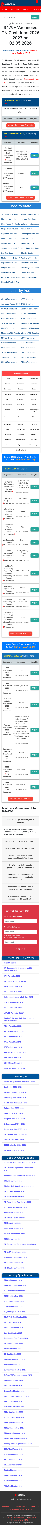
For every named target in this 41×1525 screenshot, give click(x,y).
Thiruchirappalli (34, 429)
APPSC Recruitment (9, 299)
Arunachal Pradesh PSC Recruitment (9, 304)
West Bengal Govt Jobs (29, 268)
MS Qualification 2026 (13, 1349)
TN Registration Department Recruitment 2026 (20, 1245)
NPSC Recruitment (8, 343)
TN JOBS (25, 9)
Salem (34, 417)
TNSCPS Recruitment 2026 (14, 1218)
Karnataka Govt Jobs (29, 263)
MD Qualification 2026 (13, 1280)
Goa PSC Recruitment (29, 309)
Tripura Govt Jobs (28, 272)
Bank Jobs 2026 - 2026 (13, 1087)
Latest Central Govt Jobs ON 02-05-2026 (20, 645)
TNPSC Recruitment (9, 352)
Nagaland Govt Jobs (9, 234)
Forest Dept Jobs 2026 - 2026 (15, 1129)
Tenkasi (20, 424)
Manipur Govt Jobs (8, 239)
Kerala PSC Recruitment (29, 323)
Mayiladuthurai (21, 450)
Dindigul (20, 389)
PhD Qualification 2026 (13, 1402)
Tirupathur (20, 434)
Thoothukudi (21, 429)
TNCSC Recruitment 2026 (14, 1197)
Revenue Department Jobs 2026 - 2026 (19, 1082)
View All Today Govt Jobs (20, 633)
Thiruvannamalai (20, 439)
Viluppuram (20, 445)
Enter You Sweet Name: (13, 917)
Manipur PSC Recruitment (29, 328)
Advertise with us (26, 1509)
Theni (8, 429)
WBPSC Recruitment (29, 362)
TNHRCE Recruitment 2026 (14, 1268)
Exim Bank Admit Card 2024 (15, 981)
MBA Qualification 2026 (13, 1380)
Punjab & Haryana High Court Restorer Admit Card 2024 (19, 1019)
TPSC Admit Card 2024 (13, 1026)
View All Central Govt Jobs (20, 799)
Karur (7, 399)
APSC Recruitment (28, 299)
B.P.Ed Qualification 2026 (14, 1301)
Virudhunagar (34, 445)
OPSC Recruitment (28, 343)
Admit (33, 1507)
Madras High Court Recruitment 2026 (18, 1186)
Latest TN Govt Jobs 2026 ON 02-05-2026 (20, 458)
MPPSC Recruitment (9, 338)
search (35, 17)
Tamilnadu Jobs (8, 1507)
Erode (34, 389)
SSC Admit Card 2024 (12, 1058)
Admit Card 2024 (10, 963)
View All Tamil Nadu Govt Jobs (20, 125)
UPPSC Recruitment (9, 362)
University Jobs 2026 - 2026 (15, 1098)
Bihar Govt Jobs (27, 253)
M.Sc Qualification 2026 (13, 1423)
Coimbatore (20, 384)
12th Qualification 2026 (13, 1307)
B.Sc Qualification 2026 (13, 1454)
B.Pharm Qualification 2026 (15, 1370)
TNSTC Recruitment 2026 (14, 1191)
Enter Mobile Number (12, 927)
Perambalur (7, 409)
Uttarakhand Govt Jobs (29, 248)
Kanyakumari (34, 394)
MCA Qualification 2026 (13, 1343)
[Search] (16, 17)
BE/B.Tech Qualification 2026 (15, 1317)
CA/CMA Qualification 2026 (15, 1312)
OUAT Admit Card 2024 (13, 1042)
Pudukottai (20, 409)
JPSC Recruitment (8, 323)
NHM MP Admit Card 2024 (14, 1068)
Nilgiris (34, 404)
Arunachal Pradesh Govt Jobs (9, 277)
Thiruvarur (34, 439)
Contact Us (8, 1517)
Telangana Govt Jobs (9, 214)
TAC (26, 1520)
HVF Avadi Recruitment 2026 (15, 1207)
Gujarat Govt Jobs (8, 272)
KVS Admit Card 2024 (12, 976)
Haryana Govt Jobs (28, 219)
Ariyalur (20, 378)
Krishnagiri (20, 399)
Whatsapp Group (20, 1517)
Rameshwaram (8, 418)
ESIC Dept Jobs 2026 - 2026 (15, 1145)
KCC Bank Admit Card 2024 (15, 1052)
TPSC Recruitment (28, 352)
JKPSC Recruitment (28, 319)
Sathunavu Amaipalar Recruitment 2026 (19, 1176)
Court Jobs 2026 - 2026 (13, 1113)
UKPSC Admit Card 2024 (13, 1063)
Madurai (33, 399)
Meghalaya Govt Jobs (9, 229)
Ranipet (20, 417)
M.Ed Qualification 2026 (13, 1412)
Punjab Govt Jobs (8, 268)
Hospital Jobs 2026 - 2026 (14, 1119)
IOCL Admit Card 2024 (13, 992)
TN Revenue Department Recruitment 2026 (18, 1169)
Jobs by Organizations (20, 1157)
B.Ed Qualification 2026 (13, 1481)
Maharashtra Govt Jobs (29, 224)
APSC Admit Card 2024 (13, 1037)
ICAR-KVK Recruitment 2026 (15, 1257)
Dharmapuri (7, 389)
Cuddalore (34, 384)
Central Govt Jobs (23, 1507)
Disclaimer (32, 1517)
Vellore (8, 445)
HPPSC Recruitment (28, 314)
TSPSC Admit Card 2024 (13, 1002)
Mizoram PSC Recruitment (29, 333)
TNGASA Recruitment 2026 (15, 1252)
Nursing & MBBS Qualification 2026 (18, 1444)
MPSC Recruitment (28, 338)
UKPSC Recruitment (28, 357)
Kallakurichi (7, 394)
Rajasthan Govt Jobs (9, 263)
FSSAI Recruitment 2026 (13, 1213)
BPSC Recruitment (28, 304)
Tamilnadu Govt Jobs (29, 277)
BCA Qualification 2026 (13, 1460)
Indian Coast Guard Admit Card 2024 (18, 997)
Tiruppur (34, 434)
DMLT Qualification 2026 (13, 1449)
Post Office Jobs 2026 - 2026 (15, 1092)
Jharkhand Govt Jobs (29, 258)
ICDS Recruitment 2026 (13, 1181)
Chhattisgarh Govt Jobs (29, 234)
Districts (15, 1509)
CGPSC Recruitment (9, 309)
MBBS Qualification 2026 (14, 1428)
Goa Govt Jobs (7, 253)
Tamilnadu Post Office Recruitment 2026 (20, 1162)
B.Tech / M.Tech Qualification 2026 (18, 1375)
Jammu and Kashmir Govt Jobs (9, 248)
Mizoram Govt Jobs (8, 219)
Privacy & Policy (17, 1520)
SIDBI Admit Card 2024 (13, 987)
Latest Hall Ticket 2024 (20, 958)
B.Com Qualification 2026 (14, 1417)
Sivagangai (7, 424)
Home (4, 9)
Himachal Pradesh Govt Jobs (9, 282)
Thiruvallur (7, 439)
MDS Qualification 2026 (13, 1296)
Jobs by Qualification (20, 1275)
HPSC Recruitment (8, 319)
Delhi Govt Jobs (27, 239)
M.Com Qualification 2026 (14, 1433)
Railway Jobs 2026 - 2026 (14, 1108)
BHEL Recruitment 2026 (13, 1263)
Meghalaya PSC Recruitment (9, 333)
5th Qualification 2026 (13, 1470)
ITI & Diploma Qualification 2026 (17, 1291)
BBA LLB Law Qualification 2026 (16, 1396)
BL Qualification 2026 (12, 1354)
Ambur (8, 378)
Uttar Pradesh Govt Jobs (9, 224)
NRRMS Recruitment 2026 (14, 1234)
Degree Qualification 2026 (14, 1391)
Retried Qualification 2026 (14, 1407)
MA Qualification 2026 (13, 1475)
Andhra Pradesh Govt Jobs (29, 214)
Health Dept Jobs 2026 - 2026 (16, 1103)
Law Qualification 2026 (13, 1333)
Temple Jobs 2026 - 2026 (14, 1140)
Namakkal (20, 404)
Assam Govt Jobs (28, 229)
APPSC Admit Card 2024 (14, 1031)
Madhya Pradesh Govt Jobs (9, 258)
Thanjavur (34, 424)
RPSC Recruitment (28, 348)
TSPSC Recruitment (9, 357)
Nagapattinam (7, 404)
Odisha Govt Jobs (8, 243)
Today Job (14, 9)
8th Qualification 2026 (13, 1365)
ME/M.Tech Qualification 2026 (16, 1438)
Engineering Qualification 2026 (16, 1338)
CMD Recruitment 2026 (13, 1239)
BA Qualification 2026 (12, 1322)
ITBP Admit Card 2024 (13, 1047)
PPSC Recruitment (8, 348)
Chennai (7, 384)
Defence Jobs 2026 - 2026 (14, 1124)
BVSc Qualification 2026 (13, 1328)
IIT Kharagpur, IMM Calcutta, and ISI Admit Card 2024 (18, 969)
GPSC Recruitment (8, 314)
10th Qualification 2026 (13, 1486)
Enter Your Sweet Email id (14, 938)
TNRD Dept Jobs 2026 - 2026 (15, 1134)
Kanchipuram (20, 394)
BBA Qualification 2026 (13, 1465)
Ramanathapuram (33, 411)
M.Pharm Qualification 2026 (15, 1285)
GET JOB (20, 949)
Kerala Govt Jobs (27, 243)
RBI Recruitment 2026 (12, 1223)
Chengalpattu (34, 378)
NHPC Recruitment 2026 (13, 1228)
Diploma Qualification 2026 (14, 1359)
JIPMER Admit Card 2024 (14, 1013)
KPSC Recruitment (8, 328)
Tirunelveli (7, 434)
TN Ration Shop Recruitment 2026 (17, 1202)
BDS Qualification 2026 (13, 1386)
